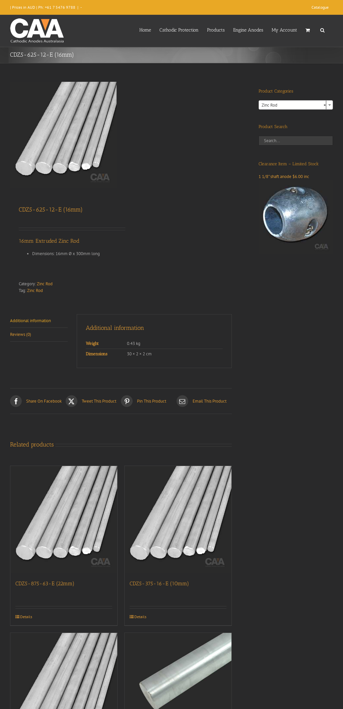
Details (26, 616)
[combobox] (296, 105)
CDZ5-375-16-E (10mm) (159, 583)
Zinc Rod (45, 284)
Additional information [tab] (30, 320)
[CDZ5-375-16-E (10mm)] (178, 519)
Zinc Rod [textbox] (294, 105)
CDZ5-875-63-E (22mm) (44, 583)
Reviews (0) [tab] (20, 334)
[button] (322, 29)
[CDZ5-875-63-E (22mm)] (63, 519)
